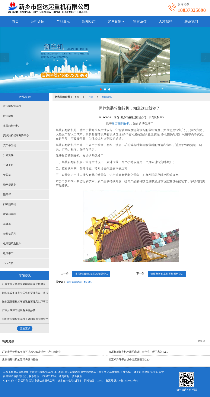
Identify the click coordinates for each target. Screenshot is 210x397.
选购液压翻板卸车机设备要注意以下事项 (25, 301)
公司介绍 (37, 21)
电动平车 (8, 253)
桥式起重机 (9, 214)
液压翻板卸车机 (12, 106)
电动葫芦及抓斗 (12, 243)
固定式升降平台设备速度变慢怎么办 (129, 359)
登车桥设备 (9, 184)
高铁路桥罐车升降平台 (16, 135)
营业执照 (77, 376)
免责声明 (64, 376)
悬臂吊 (7, 223)
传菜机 (7, 174)
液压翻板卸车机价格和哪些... (91, 273)
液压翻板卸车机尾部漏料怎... (166, 273)
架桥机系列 (9, 233)
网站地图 (89, 380)
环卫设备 (8, 263)
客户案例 (114, 21)
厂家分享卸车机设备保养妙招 (18, 310)
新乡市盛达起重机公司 (42, 380)
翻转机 (88, 281)
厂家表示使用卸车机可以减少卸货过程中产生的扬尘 (31, 351)
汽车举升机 (9, 145)
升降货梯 (8, 155)
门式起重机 (9, 204)
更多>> (202, 341)
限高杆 (7, 194)
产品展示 (63, 21)
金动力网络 (75, 380)
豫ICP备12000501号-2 (126, 380)
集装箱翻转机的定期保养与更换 (20, 359)
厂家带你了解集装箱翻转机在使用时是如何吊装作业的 (33, 284)
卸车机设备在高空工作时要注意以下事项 (25, 292)
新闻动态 (89, 21)
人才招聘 (165, 21)
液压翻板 (8, 115)
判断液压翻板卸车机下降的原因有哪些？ (25, 319)
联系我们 (191, 21)
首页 (15, 21)
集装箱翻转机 (121, 123)
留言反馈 (140, 21)
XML (100, 380)
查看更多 (25, 328)
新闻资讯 (107, 96)
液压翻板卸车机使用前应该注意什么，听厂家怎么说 (138, 351)
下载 (90, 96)
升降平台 (8, 164)
